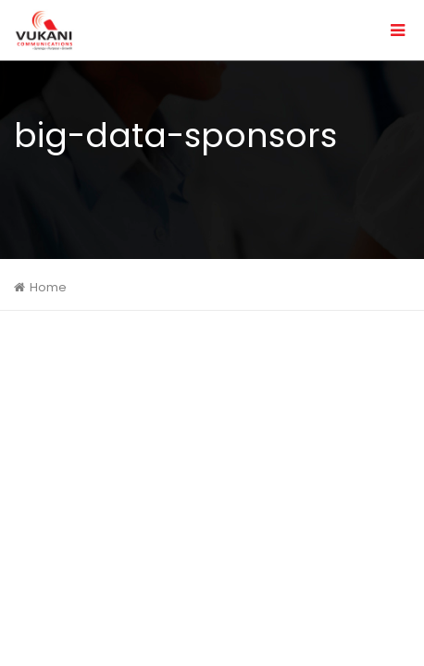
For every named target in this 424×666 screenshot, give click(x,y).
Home (48, 287)
